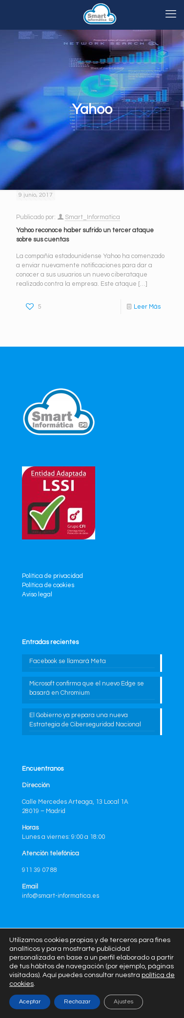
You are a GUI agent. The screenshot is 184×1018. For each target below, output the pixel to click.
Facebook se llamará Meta (67, 661)
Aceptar (30, 1002)
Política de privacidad (52, 576)
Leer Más (147, 306)
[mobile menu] (171, 14)
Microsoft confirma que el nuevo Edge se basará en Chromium (86, 688)
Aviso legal (37, 594)
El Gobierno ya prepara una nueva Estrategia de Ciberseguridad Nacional (85, 720)
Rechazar (77, 1002)
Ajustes (123, 1002)
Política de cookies (48, 585)
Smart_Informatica (92, 217)
